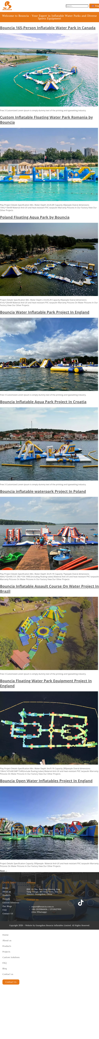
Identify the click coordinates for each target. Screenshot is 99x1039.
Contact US (7, 913)
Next (3, 870)
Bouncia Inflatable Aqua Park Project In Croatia (43, 401)
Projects (6, 899)
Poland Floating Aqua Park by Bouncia (34, 217)
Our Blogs (7, 906)
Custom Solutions (10, 902)
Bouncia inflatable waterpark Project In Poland (43, 491)
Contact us (7, 974)
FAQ (4, 910)
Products (6, 895)
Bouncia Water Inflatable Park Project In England (44, 312)
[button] (61, 6)
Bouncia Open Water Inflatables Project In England (46, 780)
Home (5, 888)
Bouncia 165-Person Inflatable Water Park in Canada (47, 27)
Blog (4, 968)
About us (6, 891)
